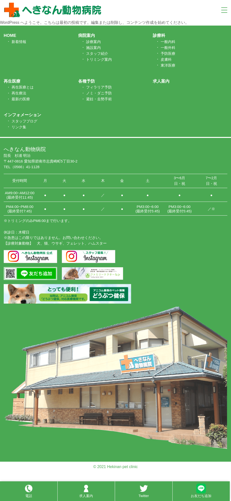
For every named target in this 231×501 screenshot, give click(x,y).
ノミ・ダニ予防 (99, 93)
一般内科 (168, 42)
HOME (10, 35)
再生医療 (12, 81)
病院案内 (86, 35)
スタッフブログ (24, 121)
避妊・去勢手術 (99, 99)
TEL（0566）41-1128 (21, 167)
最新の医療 (21, 99)
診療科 (159, 35)
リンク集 (19, 127)
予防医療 (168, 53)
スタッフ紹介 (97, 53)
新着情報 (19, 42)
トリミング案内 (99, 59)
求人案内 (161, 81)
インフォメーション (22, 115)
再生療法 (19, 93)
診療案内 (93, 42)
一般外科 (168, 47)
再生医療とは (23, 87)
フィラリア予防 (99, 87)
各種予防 (86, 81)
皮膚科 (166, 59)
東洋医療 (168, 65)
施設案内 (93, 47)
